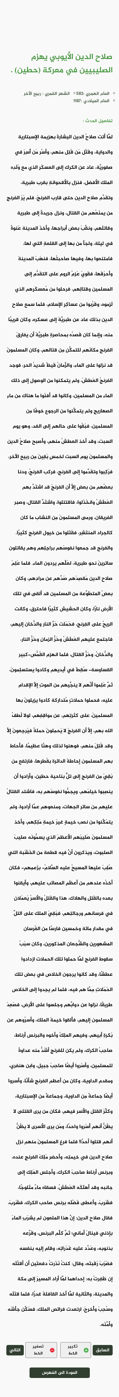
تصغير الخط (44, 1350)
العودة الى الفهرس (59, 1372)
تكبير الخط (78, 1350)
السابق (102, 1350)
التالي (15, 1350)
